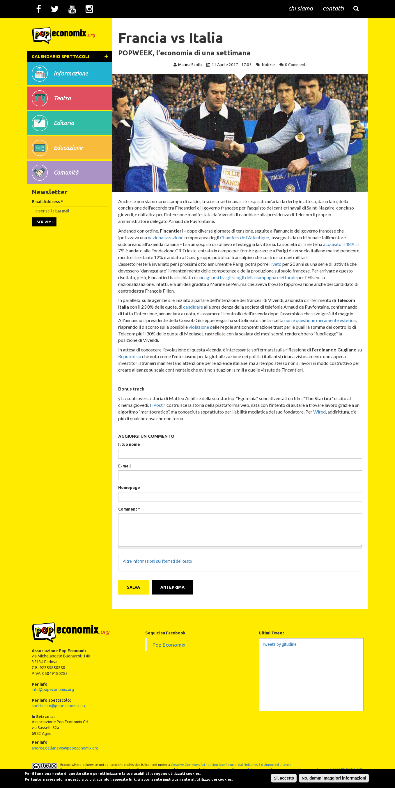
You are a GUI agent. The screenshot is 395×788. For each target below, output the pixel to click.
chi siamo (300, 8)
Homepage (130, 487)
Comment (130, 509)
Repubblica (136, 356)
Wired (326, 411)
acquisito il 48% (340, 244)
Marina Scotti (190, 64)
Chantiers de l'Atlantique (246, 237)
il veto (277, 264)
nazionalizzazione (167, 237)
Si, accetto (269, 776)
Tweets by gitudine (279, 642)
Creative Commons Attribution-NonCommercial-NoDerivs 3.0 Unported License (231, 763)
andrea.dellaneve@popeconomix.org (65, 746)
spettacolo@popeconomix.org (59, 704)
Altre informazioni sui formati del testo (159, 562)
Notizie (268, 64)
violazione (200, 327)
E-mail (126, 466)
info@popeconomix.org (53, 687)
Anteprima (174, 585)
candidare (194, 306)
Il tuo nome (130, 444)
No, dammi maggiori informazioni (319, 776)
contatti (333, 8)
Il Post (157, 405)
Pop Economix (169, 643)
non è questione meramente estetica (321, 320)
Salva (134, 585)
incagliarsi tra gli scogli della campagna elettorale (249, 277)
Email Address (47, 219)
